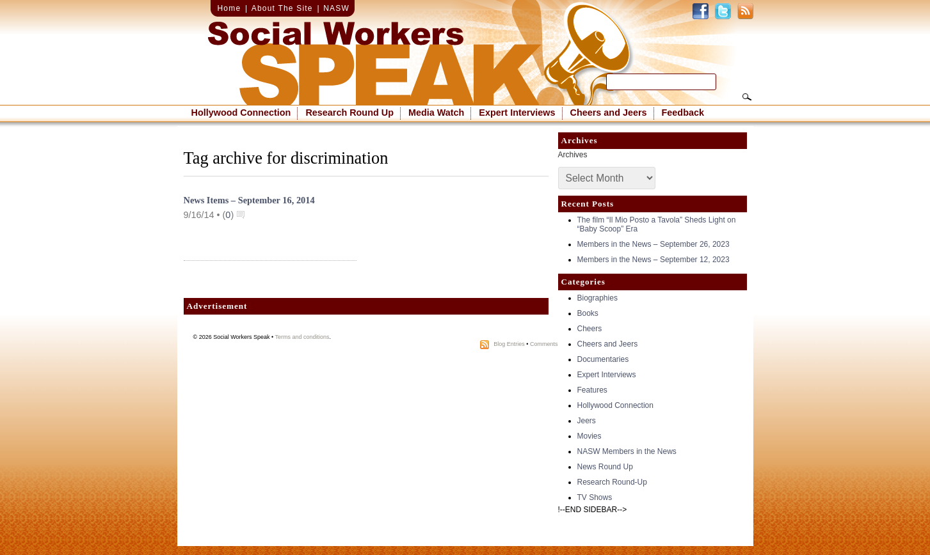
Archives (573, 154)
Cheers (589, 328)
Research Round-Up (612, 482)
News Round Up (605, 466)
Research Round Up (349, 112)
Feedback (683, 112)
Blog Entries (509, 344)
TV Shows (595, 497)
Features (592, 390)
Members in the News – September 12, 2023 (653, 259)
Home (229, 8)
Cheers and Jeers (608, 112)
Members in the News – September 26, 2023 (653, 244)
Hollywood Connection (241, 112)
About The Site (282, 8)
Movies (589, 436)
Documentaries (603, 359)
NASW (336, 8)
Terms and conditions (302, 337)
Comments (544, 344)
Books (587, 313)
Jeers (586, 420)
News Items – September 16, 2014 (249, 200)
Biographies (597, 297)
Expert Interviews (517, 112)
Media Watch (436, 112)
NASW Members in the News (627, 451)
